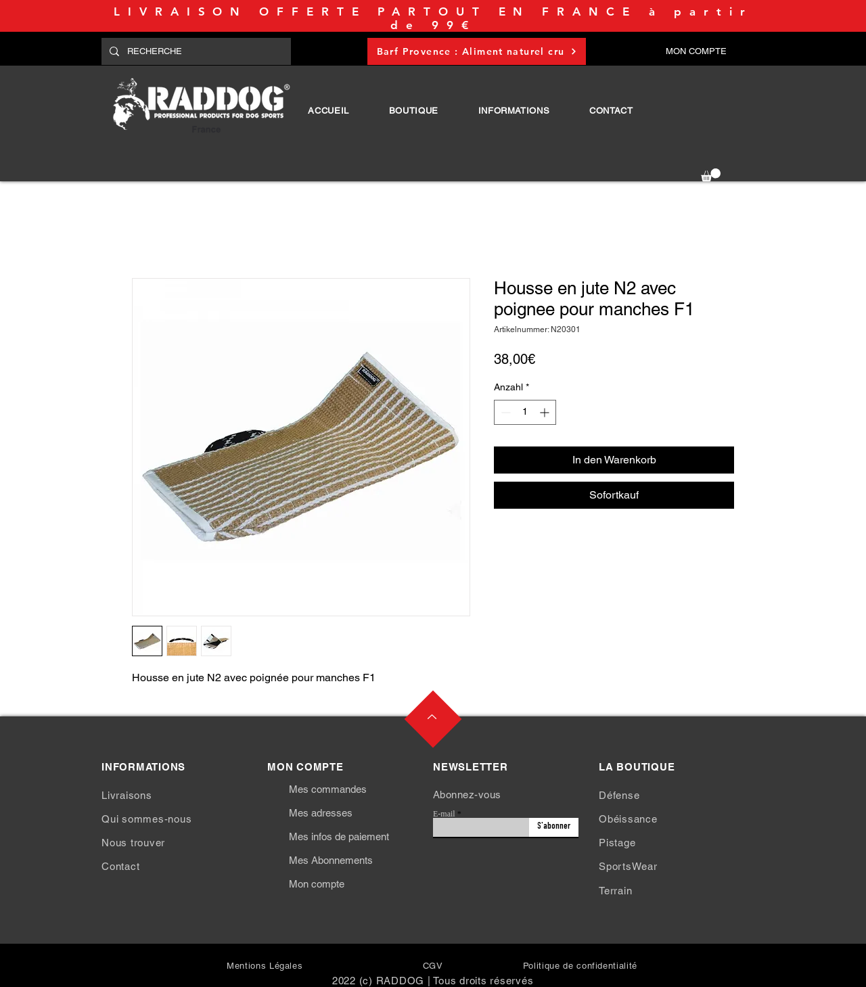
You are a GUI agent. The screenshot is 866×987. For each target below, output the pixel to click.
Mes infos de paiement (339, 836)
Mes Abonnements (331, 860)
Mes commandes (328, 789)
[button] (413, 110)
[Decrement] (504, 412)
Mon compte (316, 884)
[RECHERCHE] (195, 51)
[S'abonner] (553, 827)
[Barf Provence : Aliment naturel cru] (476, 51)
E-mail (444, 814)
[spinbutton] (525, 412)
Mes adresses (320, 813)
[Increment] (545, 412)
